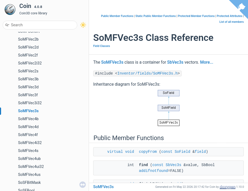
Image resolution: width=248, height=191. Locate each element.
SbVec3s (175, 62)
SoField (182, 152)
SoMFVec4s (28, 151)
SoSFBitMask (29, 182)
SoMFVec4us (29, 174)
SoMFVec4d (28, 127)
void (129, 152)
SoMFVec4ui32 (31, 166)
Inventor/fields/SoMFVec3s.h (147, 73)
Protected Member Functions (196, 16)
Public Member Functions (117, 16)
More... (206, 62)
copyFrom (148, 152)
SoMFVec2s (28, 71)
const (166, 152)
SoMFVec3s (28, 111)
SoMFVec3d (28, 87)
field (200, 152)
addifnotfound (153, 171)
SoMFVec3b (28, 79)
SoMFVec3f (28, 95)
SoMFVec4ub (29, 159)
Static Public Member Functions (155, 16)
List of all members (231, 22)
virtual (115, 152)
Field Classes (101, 46)
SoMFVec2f (28, 55)
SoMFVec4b (28, 119)
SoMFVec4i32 (30, 143)
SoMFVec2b (28, 39)
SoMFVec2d (28, 47)
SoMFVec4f (28, 135)
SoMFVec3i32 (30, 103)
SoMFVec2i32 (30, 63)
